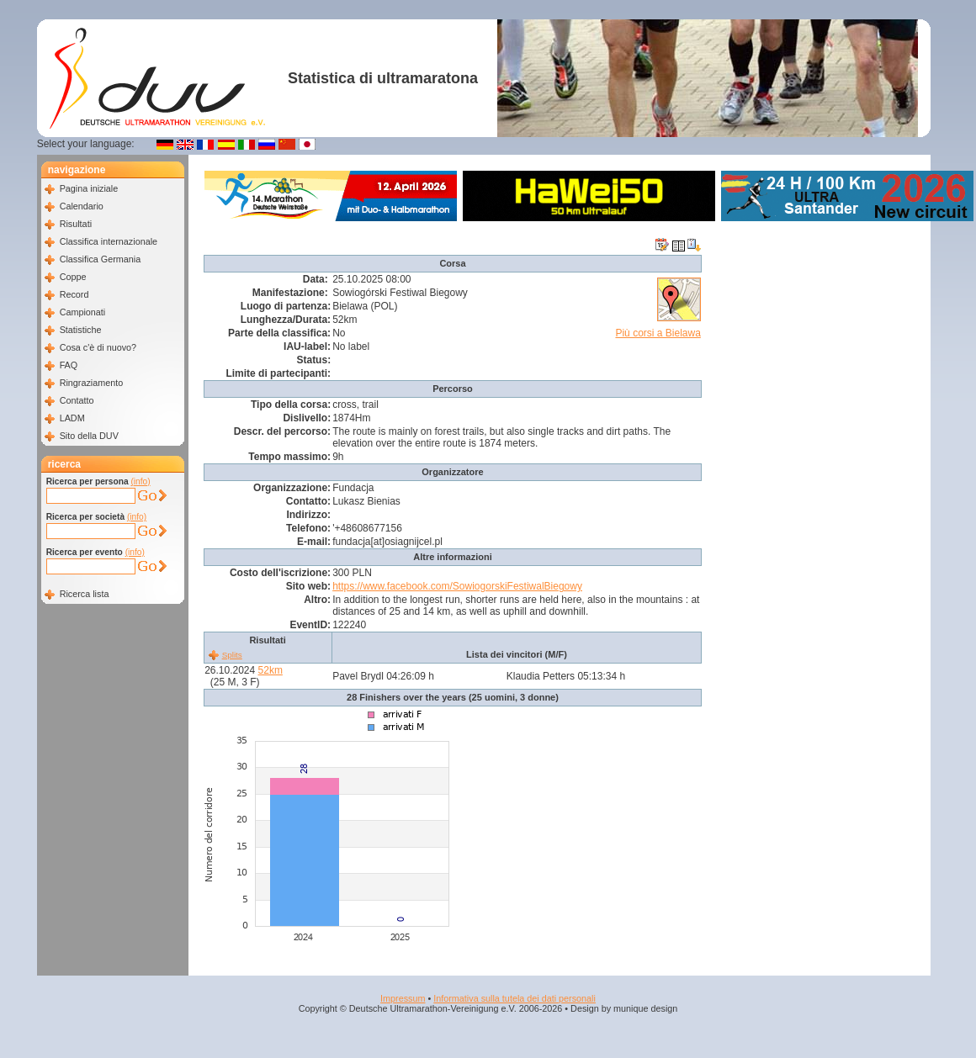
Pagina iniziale (89, 188)
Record (74, 294)
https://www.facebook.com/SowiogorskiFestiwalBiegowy (457, 586)
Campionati (83, 312)
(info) (140, 481)
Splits (232, 654)
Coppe (73, 277)
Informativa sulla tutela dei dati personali (514, 998)
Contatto (77, 400)
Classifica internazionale (108, 241)
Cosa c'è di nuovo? (98, 347)
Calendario (81, 206)
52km (270, 670)
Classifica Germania (100, 259)
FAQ (69, 365)
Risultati (76, 224)
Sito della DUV (89, 436)
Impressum (402, 998)
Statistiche (81, 330)
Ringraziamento (92, 383)
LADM (72, 418)
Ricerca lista (84, 594)
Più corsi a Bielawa (657, 333)
